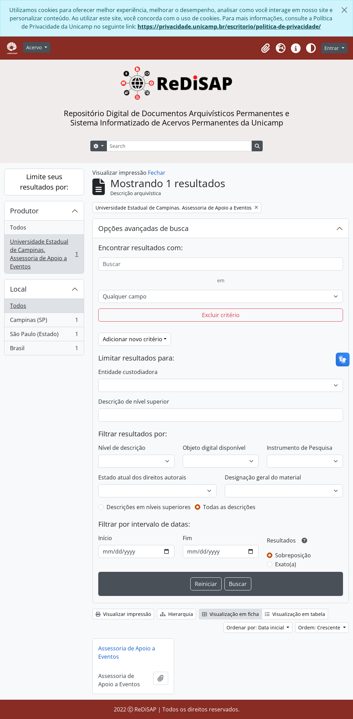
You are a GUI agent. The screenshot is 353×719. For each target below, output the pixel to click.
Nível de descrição (121, 448)
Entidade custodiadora (128, 372)
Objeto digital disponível (214, 448)
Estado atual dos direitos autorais (142, 477)
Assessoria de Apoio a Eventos (126, 652)
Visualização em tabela (295, 614)
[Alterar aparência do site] (311, 48)
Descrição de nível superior (133, 401)
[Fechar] (344, 10)
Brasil (44, 349)
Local (18, 289)
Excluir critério (221, 315)
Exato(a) (285, 564)
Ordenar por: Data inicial (255, 627)
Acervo (34, 47)
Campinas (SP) (44, 321)
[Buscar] (220, 264)
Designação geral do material (263, 477)
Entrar (332, 48)
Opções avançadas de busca (143, 228)
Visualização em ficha (230, 614)
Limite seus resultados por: (44, 182)
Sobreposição (293, 555)
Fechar (156, 172)
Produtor (24, 210)
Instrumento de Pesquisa (299, 448)
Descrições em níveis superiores (149, 507)
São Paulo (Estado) (44, 335)
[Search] (179, 146)
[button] (265, 48)
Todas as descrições (229, 507)
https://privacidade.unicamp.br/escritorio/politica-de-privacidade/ (229, 26)
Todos (18, 227)
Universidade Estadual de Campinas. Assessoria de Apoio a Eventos (44, 254)
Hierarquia (176, 614)
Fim (187, 538)
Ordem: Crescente (320, 627)
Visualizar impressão (123, 614)
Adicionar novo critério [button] (132, 339)
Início (105, 538)
